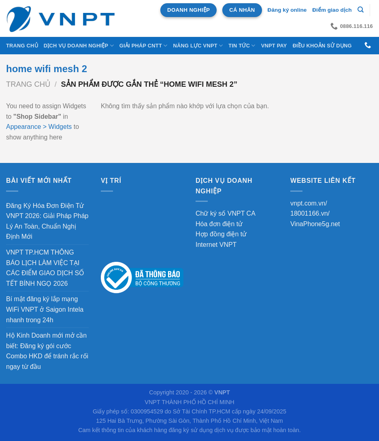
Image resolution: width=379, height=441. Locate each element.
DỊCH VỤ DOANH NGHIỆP (79, 45)
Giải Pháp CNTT (143, 45)
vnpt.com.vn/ (308, 203)
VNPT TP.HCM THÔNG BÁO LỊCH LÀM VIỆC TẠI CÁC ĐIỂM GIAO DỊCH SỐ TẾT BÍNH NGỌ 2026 (45, 268)
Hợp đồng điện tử (221, 234)
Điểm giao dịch (331, 10)
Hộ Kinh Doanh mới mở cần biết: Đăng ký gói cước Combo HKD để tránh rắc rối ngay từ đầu (47, 351)
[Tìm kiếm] (361, 9)
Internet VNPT (216, 244)
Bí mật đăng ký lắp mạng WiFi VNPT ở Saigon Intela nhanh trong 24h (44, 309)
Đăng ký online (287, 10)
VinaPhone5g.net (315, 223)
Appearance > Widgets (39, 126)
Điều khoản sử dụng (322, 46)
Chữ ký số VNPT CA (226, 213)
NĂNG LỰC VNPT (198, 45)
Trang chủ (22, 46)
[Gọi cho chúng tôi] (367, 45)
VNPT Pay (274, 46)
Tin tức (241, 45)
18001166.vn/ (310, 213)
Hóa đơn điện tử (219, 223)
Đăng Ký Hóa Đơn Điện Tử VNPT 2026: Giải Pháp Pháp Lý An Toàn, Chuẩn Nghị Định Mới (47, 221)
